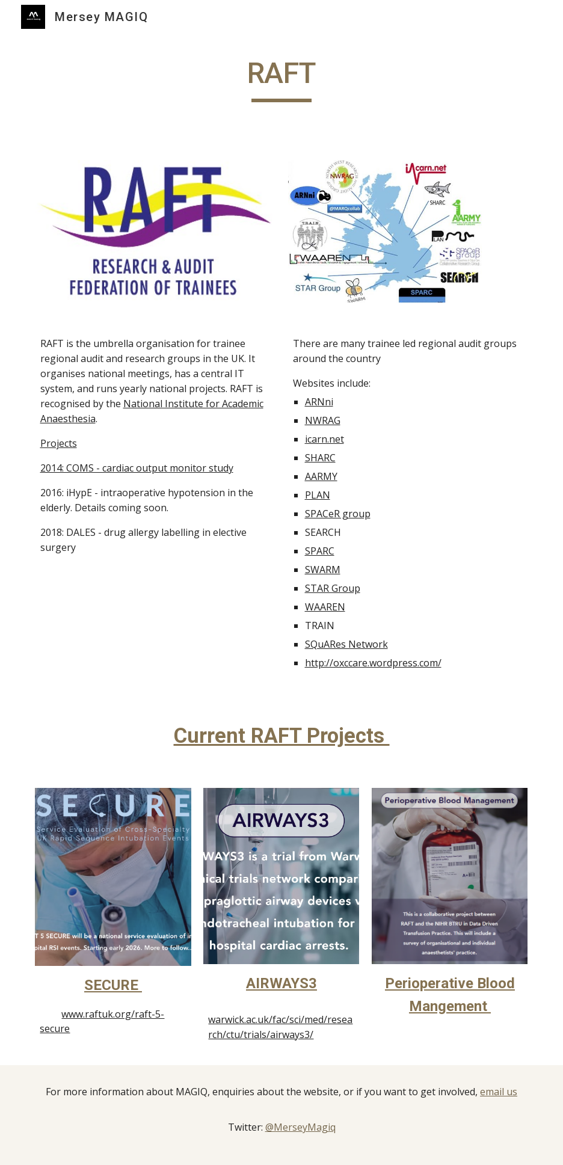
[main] (281, 79)
